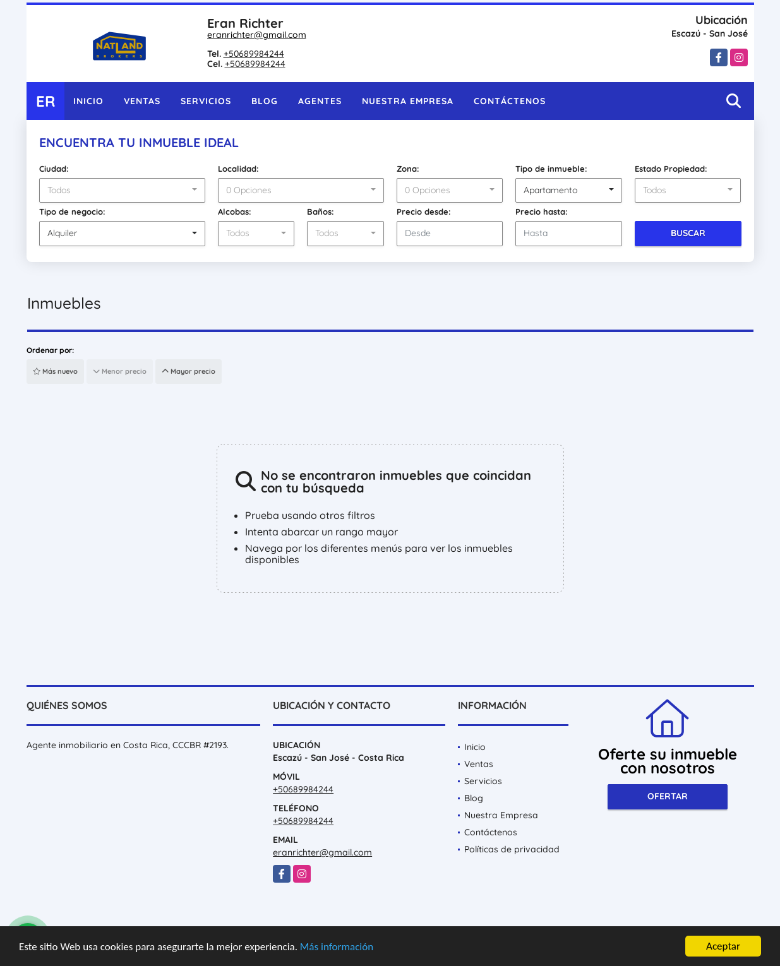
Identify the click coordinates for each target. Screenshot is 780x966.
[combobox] (122, 190)
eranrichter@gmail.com (256, 34)
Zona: (408, 169)
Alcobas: (234, 211)
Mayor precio (188, 371)
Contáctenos (510, 101)
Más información (336, 946)
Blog (264, 101)
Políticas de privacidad (512, 849)
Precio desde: (424, 211)
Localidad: (238, 169)
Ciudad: (54, 169)
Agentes (320, 101)
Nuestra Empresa (407, 101)
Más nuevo (55, 371)
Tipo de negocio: (72, 211)
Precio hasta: (541, 211)
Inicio (88, 101)
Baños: (320, 211)
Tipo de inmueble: (551, 169)
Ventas (142, 101)
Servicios (206, 101)
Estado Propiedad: (671, 169)
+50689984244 (254, 53)
